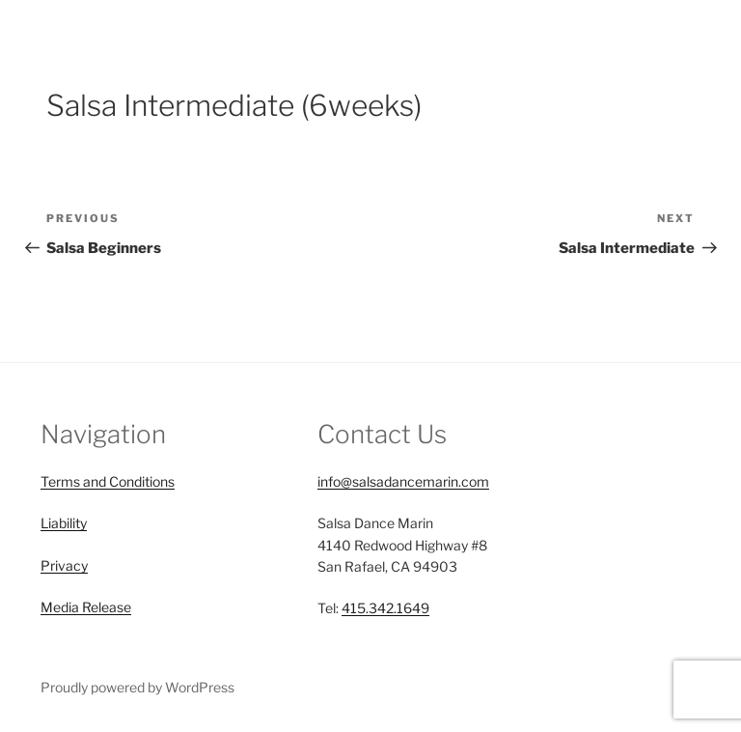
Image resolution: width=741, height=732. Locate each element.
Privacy (64, 565)
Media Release (86, 607)
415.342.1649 (385, 608)
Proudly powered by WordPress (137, 687)
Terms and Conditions (108, 481)
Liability (64, 523)
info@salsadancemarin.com (403, 481)
